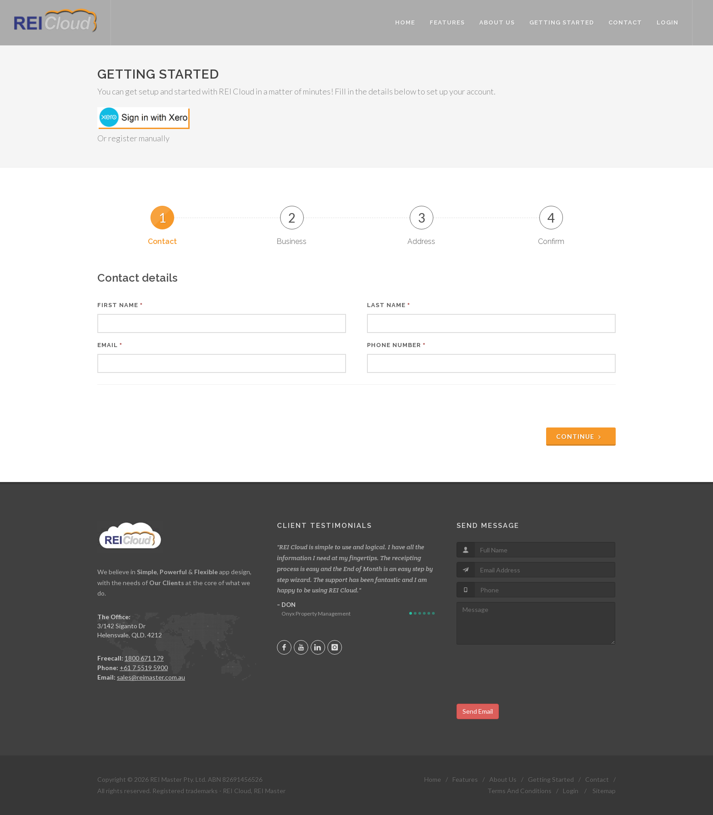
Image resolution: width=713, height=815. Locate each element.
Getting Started (551, 779)
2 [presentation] (292, 217)
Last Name (388, 305)
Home (432, 779)
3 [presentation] (421, 217)
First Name (120, 305)
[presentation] (546, 407)
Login (570, 791)
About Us (503, 779)
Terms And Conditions (519, 791)
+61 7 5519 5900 (144, 667)
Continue (579, 436)
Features (465, 779)
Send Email (477, 711)
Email (109, 345)
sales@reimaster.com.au (151, 677)
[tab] (162, 225)
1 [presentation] (162, 217)
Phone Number (396, 345)
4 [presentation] (551, 217)
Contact (597, 779)
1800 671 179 (144, 658)
